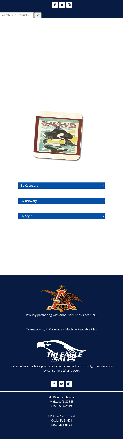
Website (34, 105)
